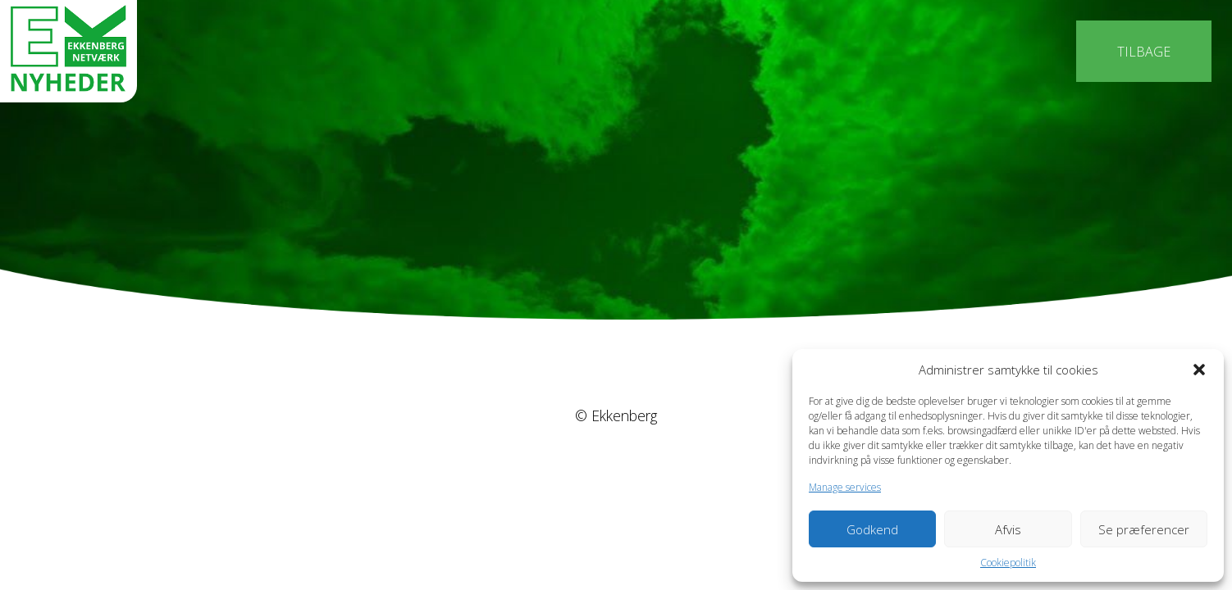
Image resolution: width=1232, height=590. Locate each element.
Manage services (845, 487)
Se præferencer (1143, 529)
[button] (1199, 369)
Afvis (1008, 529)
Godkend (872, 529)
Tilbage (1143, 52)
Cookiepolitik (1008, 563)
